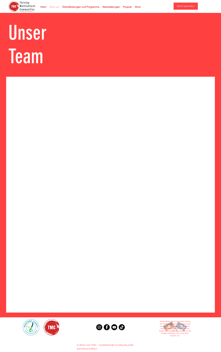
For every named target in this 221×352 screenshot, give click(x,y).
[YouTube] (114, 327)
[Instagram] (99, 327)
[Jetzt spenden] (186, 6)
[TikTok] (122, 327)
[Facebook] (107, 327)
